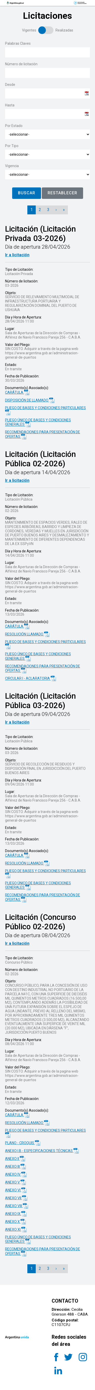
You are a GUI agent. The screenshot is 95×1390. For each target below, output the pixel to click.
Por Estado (14, 126)
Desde (10, 85)
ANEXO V (15, 1182)
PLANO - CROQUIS (22, 1143)
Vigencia (12, 166)
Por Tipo (11, 146)
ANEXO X (15, 1221)
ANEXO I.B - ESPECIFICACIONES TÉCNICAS (42, 1150)
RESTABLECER (62, 192)
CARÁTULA (17, 392)
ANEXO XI (16, 1229)
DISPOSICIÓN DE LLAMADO (29, 400)
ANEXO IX (16, 1213)
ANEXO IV (16, 1174)
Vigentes (29, 30)
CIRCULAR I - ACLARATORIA (30, 678)
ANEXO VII (16, 1198)
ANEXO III (15, 1166)
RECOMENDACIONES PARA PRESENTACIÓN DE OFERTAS (42, 434)
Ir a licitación (17, 254)
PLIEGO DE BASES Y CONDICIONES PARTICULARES (45, 410)
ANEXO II (15, 1158)
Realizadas (64, 30)
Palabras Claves (18, 43)
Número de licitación (21, 64)
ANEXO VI (16, 1190)
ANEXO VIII (16, 1206)
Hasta (9, 105)
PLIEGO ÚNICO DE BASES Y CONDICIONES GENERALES (38, 422)
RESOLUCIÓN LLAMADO (27, 634)
